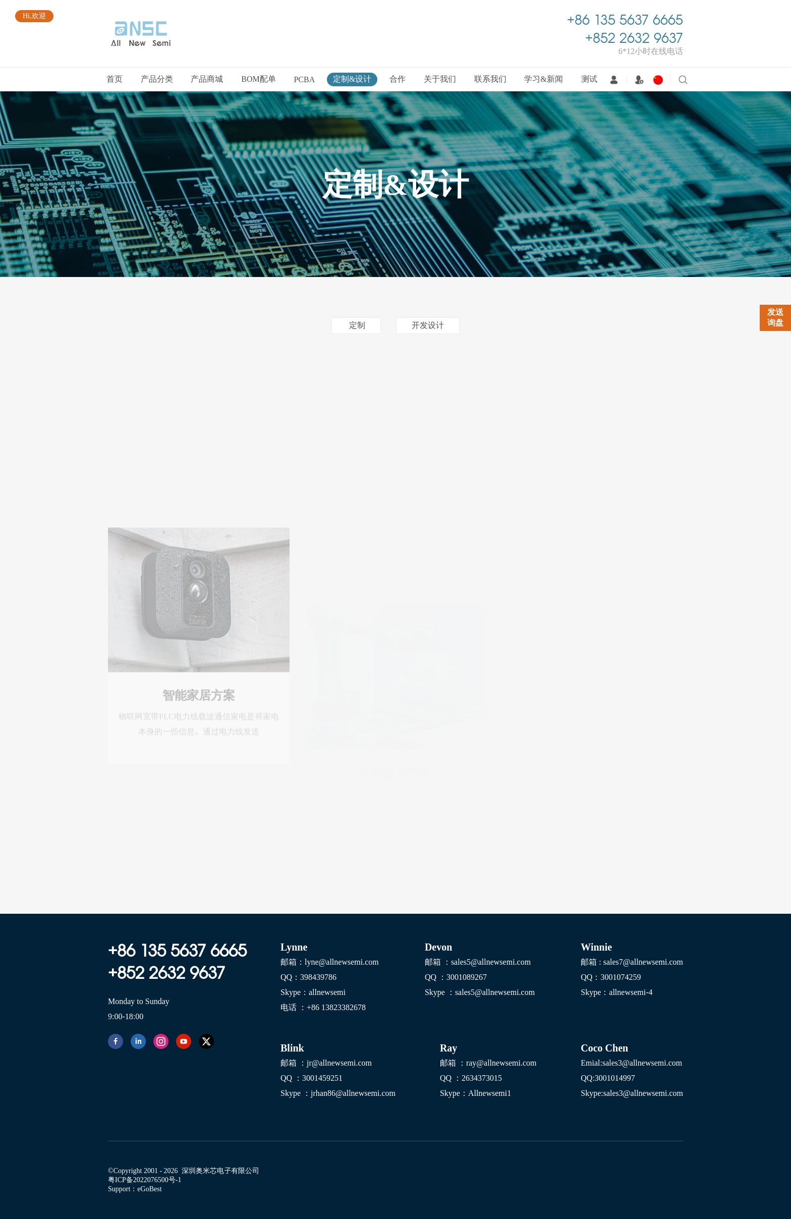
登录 (614, 80)
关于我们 (440, 79)
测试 (589, 79)
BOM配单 (258, 79)
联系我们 (490, 79)
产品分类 (157, 79)
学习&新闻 (543, 79)
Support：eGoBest (135, 1188)
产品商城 (207, 79)
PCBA (304, 79)
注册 (639, 80)
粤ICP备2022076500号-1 (144, 1179)
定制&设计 (352, 79)
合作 (397, 79)
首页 (114, 79)
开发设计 (428, 325)
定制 (356, 325)
